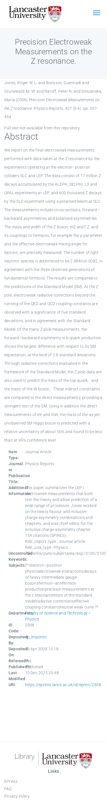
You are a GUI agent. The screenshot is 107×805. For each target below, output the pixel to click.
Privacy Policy (17, 796)
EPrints (10, 781)
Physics (32, 619)
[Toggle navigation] (96, 13)
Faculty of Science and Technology (56, 613)
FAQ (8, 789)
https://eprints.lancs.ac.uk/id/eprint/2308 (63, 684)
